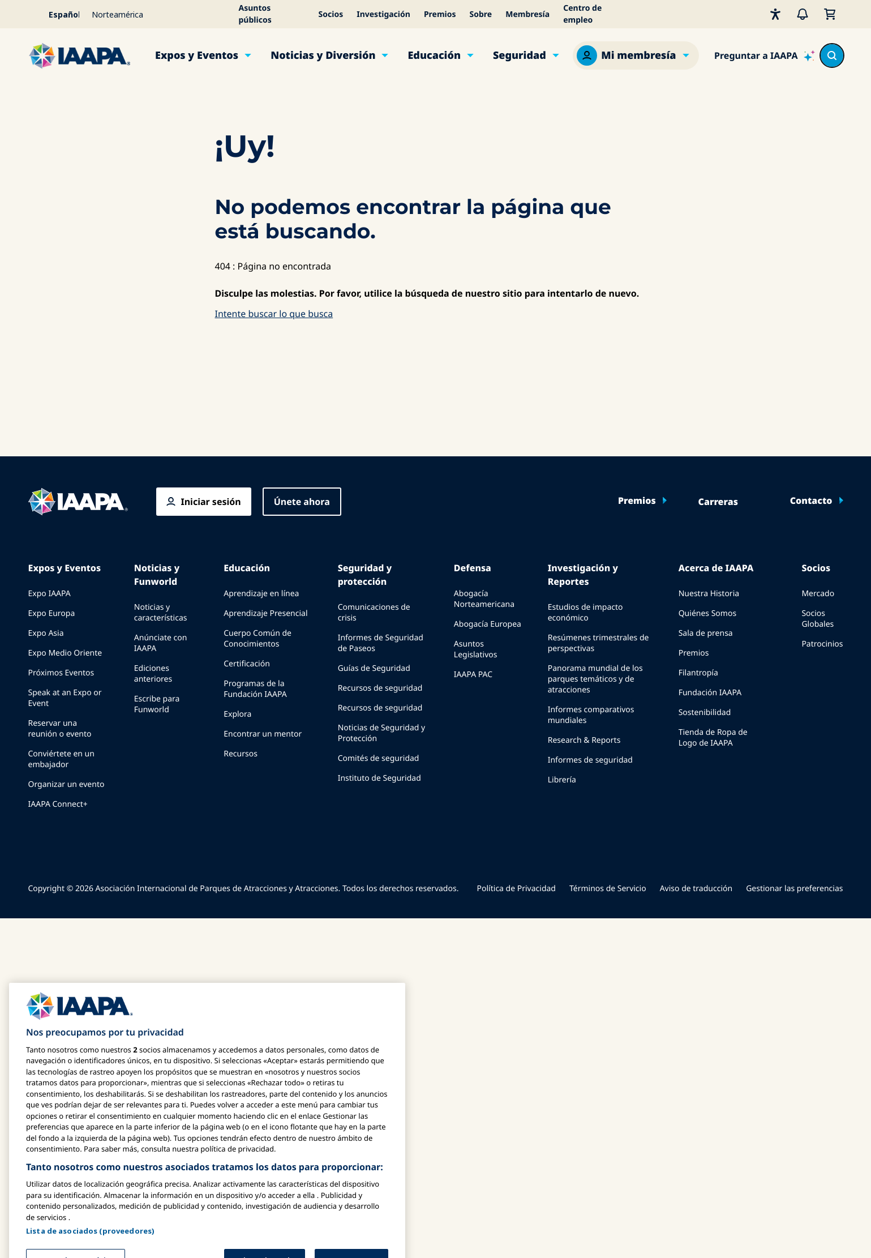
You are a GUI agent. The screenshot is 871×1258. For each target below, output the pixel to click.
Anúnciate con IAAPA (160, 643)
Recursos (241, 753)
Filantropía (698, 672)
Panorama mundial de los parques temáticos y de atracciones (595, 679)
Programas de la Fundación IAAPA (255, 689)
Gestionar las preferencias (794, 888)
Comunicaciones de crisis (374, 612)
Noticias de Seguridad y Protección (382, 733)
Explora (237, 714)
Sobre (481, 14)
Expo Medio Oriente (65, 653)
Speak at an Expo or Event (65, 698)
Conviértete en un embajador (61, 759)
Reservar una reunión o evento (60, 728)
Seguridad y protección (365, 575)
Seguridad (519, 55)
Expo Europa (51, 613)
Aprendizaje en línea (261, 593)
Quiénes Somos (707, 613)
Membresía (527, 14)
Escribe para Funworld (157, 704)
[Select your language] (56, 14)
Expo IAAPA (49, 593)
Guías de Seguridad (374, 668)
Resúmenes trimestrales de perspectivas (598, 643)
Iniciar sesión (211, 501)
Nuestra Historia (709, 593)
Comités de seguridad (378, 758)
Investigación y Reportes (583, 575)
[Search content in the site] (832, 55)
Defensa (472, 568)
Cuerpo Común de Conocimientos (257, 638)
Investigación (383, 14)
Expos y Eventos (196, 55)
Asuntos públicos (255, 14)
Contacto (811, 500)
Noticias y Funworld (156, 575)
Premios (440, 14)
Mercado (817, 593)
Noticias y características (160, 612)
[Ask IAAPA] (764, 55)
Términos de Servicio (607, 888)
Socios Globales (817, 619)
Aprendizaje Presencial (265, 613)
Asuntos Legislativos (475, 649)
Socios (331, 14)
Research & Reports (584, 740)
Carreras (718, 501)
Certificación (247, 663)
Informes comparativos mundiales (591, 715)
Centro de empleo (582, 14)
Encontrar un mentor (263, 734)
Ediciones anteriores (153, 673)
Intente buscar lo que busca (274, 313)
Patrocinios (822, 644)
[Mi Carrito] (829, 14)
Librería (562, 780)
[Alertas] (802, 14)
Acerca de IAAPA (716, 568)
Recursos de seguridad (380, 688)
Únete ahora (302, 501)
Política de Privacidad (516, 888)
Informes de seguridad (590, 760)
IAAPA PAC (473, 674)
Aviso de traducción (696, 888)
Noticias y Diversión (323, 55)
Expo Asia (46, 633)
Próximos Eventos (61, 672)
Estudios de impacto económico (585, 612)
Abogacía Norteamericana (484, 599)
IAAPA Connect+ (58, 804)
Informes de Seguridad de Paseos (380, 643)
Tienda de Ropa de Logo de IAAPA (713, 737)
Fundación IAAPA (710, 692)
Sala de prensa (706, 633)
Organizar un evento (66, 784)
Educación (434, 55)
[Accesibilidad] (775, 14)
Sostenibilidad (705, 712)
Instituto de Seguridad (379, 778)
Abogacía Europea (487, 624)
